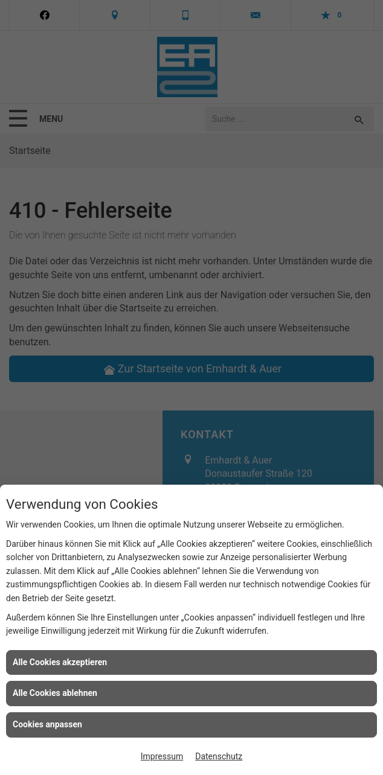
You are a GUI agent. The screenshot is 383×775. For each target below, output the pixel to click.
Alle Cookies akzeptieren (60, 662)
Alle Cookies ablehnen (55, 693)
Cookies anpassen (47, 724)
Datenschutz (218, 756)
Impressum (162, 756)
